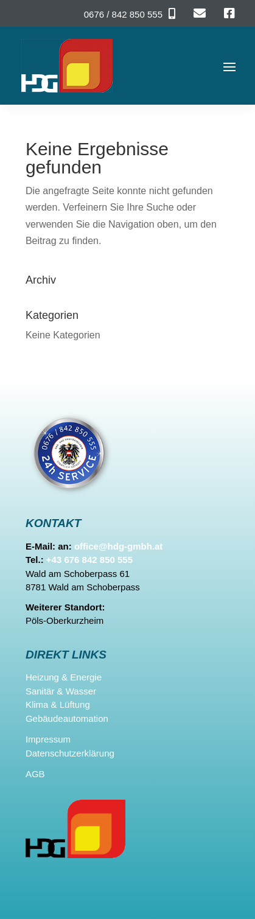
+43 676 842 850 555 (89, 559)
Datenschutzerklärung (70, 753)
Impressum (48, 739)
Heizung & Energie (64, 677)
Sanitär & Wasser (61, 691)
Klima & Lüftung (58, 704)
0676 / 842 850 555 (123, 14)
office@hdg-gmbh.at (118, 546)
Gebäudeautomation (67, 718)
